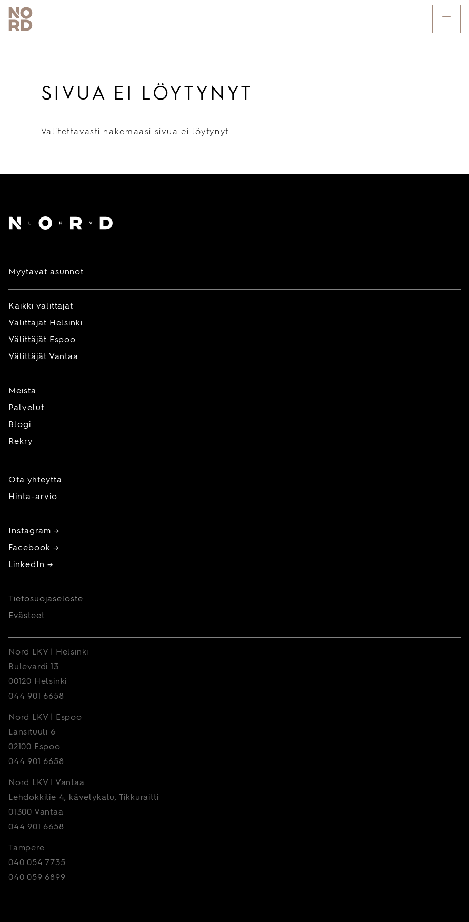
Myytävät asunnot (46, 272)
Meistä (22, 391)
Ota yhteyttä (35, 480)
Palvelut (26, 408)
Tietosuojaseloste (45, 599)
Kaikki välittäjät (40, 306)
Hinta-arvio (32, 497)
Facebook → (33, 548)
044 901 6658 (36, 696)
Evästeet (26, 616)
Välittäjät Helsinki (45, 323)
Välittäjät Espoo (42, 340)
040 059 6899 (37, 878)
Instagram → (33, 531)
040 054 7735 (37, 863)
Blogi (19, 425)
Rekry (20, 442)
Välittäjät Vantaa (43, 357)
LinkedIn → (30, 565)
